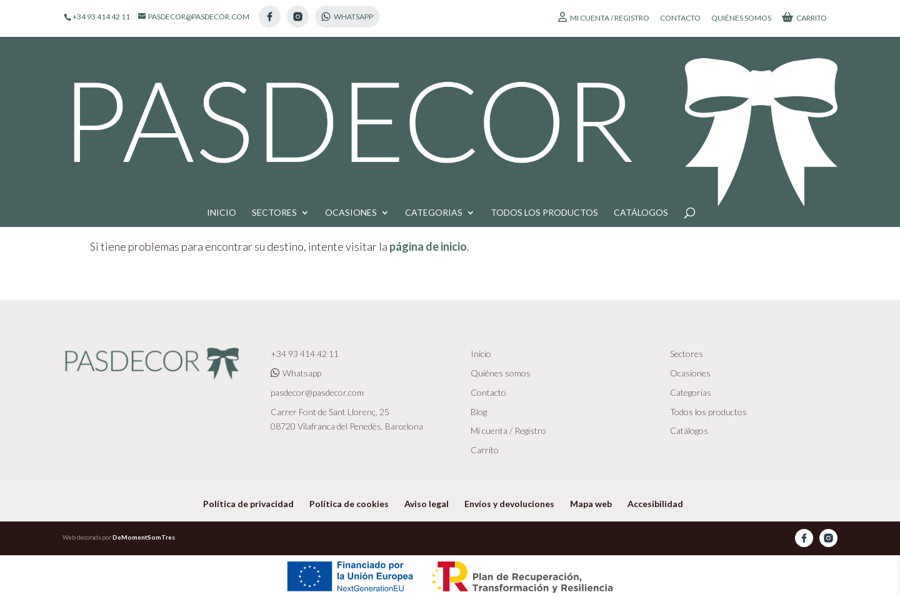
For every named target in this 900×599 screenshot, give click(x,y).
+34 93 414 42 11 (305, 353)
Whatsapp (296, 373)
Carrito (804, 17)
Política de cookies (349, 503)
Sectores (274, 88)
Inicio (221, 88)
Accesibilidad (655, 503)
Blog (479, 411)
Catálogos (641, 88)
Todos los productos (544, 88)
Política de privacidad (248, 503)
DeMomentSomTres (143, 537)
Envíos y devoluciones (509, 503)
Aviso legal (426, 503)
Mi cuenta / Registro (603, 17)
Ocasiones (351, 88)
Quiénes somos (741, 18)
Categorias (433, 88)
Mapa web (591, 503)
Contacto (680, 18)
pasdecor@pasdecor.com (317, 392)
